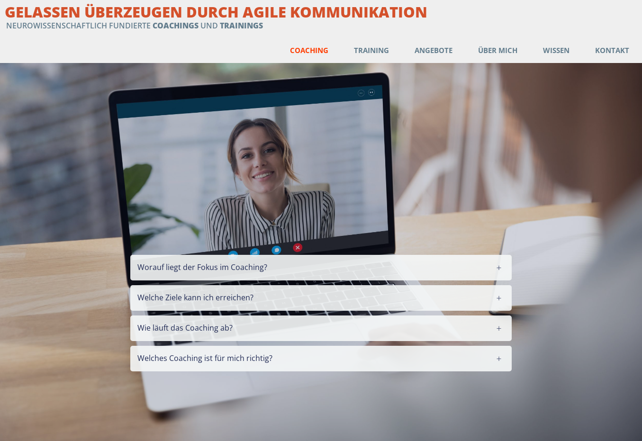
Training (371, 50)
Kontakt (612, 50)
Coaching (309, 50)
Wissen (556, 50)
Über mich (497, 50)
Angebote (433, 50)
